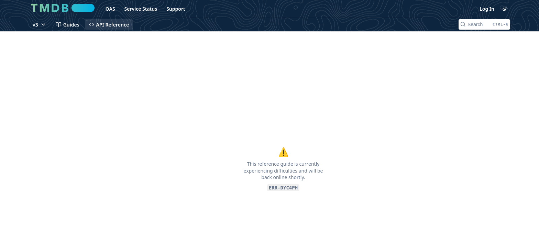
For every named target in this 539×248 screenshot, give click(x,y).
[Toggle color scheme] (505, 8)
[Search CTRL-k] (484, 24)
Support (175, 9)
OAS (110, 9)
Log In (487, 9)
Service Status (140, 9)
